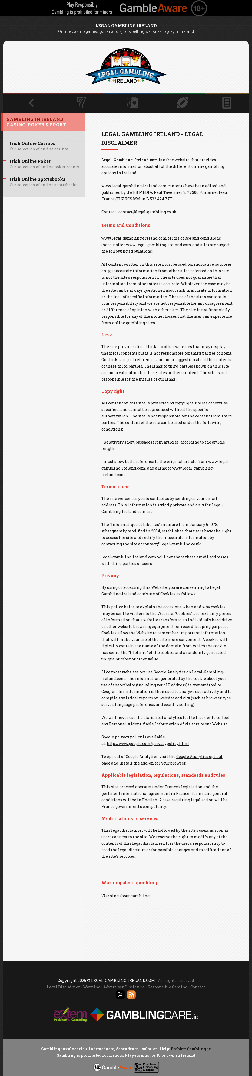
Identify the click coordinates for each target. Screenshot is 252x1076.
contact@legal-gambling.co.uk (147, 211)
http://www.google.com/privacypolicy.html (148, 743)
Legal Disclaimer (63, 987)
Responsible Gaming (167, 987)
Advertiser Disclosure (124, 987)
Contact (197, 987)
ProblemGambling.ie (191, 1048)
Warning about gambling (125, 895)
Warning (91, 987)
